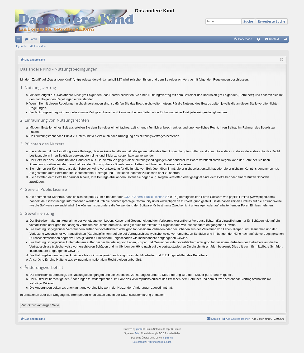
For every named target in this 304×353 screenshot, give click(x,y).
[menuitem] (258, 39)
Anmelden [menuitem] (286, 40)
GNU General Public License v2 (146, 197)
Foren (33, 39)
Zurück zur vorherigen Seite (40, 305)
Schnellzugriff (19, 40)
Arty (137, 333)
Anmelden (40, 46)
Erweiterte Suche (271, 21)
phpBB (139, 329)
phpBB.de (167, 337)
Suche (248, 21)
